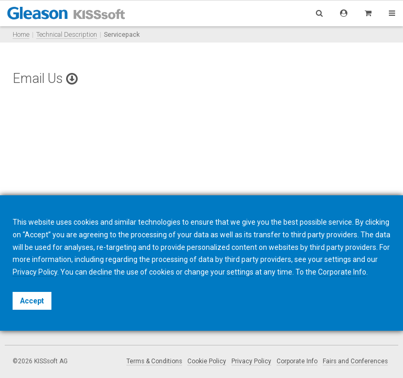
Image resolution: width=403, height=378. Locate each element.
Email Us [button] (45, 78)
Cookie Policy (206, 361)
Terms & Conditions (154, 361)
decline (100, 272)
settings (240, 272)
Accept (32, 301)
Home (21, 34)
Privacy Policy (251, 361)
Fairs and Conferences (355, 361)
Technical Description (66, 34)
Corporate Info (297, 361)
